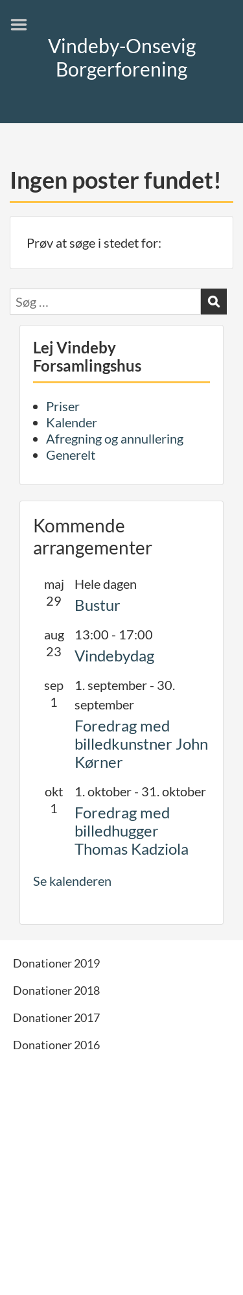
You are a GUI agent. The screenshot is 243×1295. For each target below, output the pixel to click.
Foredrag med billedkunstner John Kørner (141, 743)
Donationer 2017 (56, 1017)
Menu (23, 25)
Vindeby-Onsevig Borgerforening (122, 57)
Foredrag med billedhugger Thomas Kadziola (132, 830)
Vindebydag (114, 655)
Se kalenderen (72, 880)
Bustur (98, 604)
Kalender (71, 422)
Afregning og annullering (114, 438)
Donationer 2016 (56, 1045)
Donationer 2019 (56, 963)
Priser (63, 406)
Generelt (70, 454)
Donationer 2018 (56, 990)
